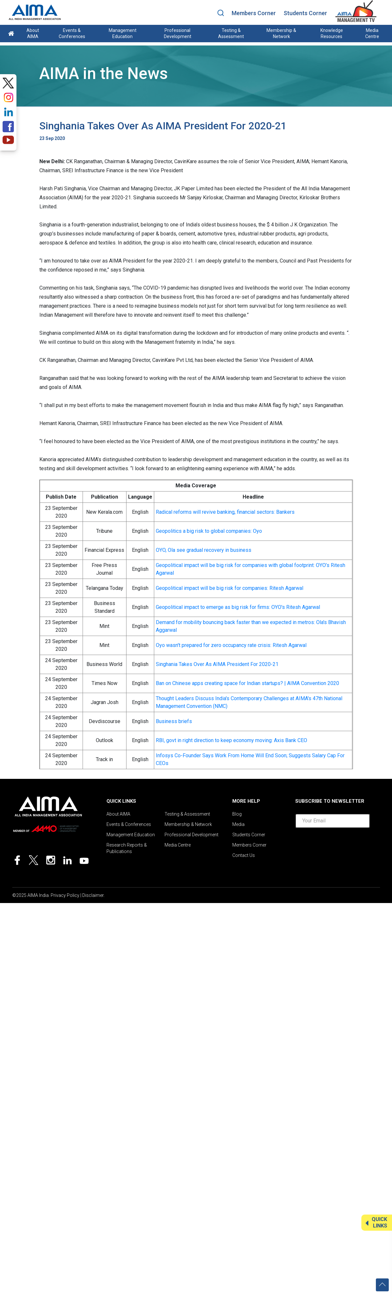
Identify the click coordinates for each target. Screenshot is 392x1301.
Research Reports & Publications (126, 848)
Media (238, 824)
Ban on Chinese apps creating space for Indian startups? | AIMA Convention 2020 (247, 683)
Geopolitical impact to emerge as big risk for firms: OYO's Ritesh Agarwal (238, 607)
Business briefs (174, 721)
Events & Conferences (72, 33)
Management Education (122, 33)
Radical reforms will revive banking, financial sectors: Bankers (225, 512)
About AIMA (32, 33)
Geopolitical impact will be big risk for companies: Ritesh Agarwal (229, 588)
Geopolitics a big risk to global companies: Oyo (209, 531)
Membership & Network (281, 33)
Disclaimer (93, 895)
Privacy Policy (65, 895)
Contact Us (243, 855)
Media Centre (372, 33)
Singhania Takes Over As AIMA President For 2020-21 (217, 664)
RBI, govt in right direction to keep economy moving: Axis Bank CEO (231, 740)
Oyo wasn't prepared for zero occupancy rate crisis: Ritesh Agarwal (231, 645)
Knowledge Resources (331, 33)
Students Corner (305, 13)
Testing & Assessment (231, 33)
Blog (237, 814)
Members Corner (254, 13)
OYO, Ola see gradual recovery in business (203, 550)
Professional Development (177, 33)
